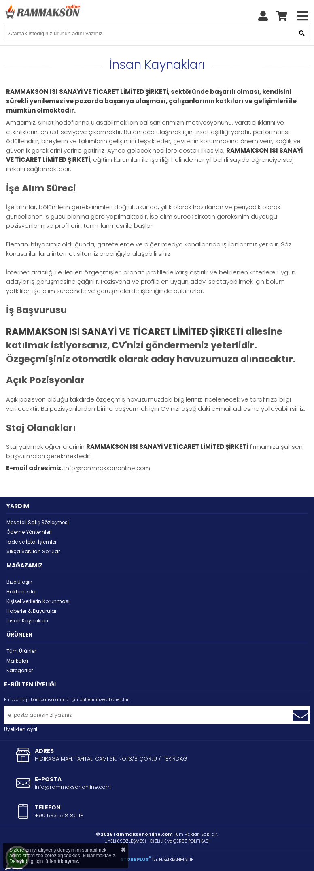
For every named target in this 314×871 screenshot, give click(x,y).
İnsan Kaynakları (27, 620)
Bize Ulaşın (19, 581)
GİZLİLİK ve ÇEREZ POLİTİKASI (180, 841)
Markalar (17, 660)
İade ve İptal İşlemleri (32, 541)
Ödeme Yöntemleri (29, 532)
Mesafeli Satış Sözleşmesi (37, 522)
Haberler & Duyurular (31, 611)
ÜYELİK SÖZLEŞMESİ (125, 841)
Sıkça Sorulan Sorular (33, 551)
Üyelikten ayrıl (20, 729)
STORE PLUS (136, 859)
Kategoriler (19, 670)
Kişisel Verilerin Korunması (38, 601)
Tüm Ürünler (21, 651)
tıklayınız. (68, 861)
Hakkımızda (21, 591)
